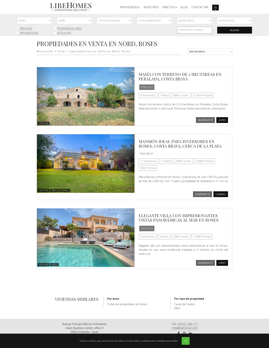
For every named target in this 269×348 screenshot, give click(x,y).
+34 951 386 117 (187, 324)
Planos (65, 190)
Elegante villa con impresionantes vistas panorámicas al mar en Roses (179, 218)
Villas (177, 308)
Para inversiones (29, 32)
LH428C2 (221, 194)
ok (185, 340)
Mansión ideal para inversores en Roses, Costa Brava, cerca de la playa (180, 143)
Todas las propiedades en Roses (127, 304)
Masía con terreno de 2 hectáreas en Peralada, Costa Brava (180, 76)
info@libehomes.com (184, 328)
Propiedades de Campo (69, 28)
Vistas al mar (64, 32)
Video (54, 190)
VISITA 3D (43, 123)
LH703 (222, 120)
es (215, 8)
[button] (130, 7)
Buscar (234, 30)
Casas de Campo (184, 304)
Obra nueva (26, 28)
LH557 (222, 262)
